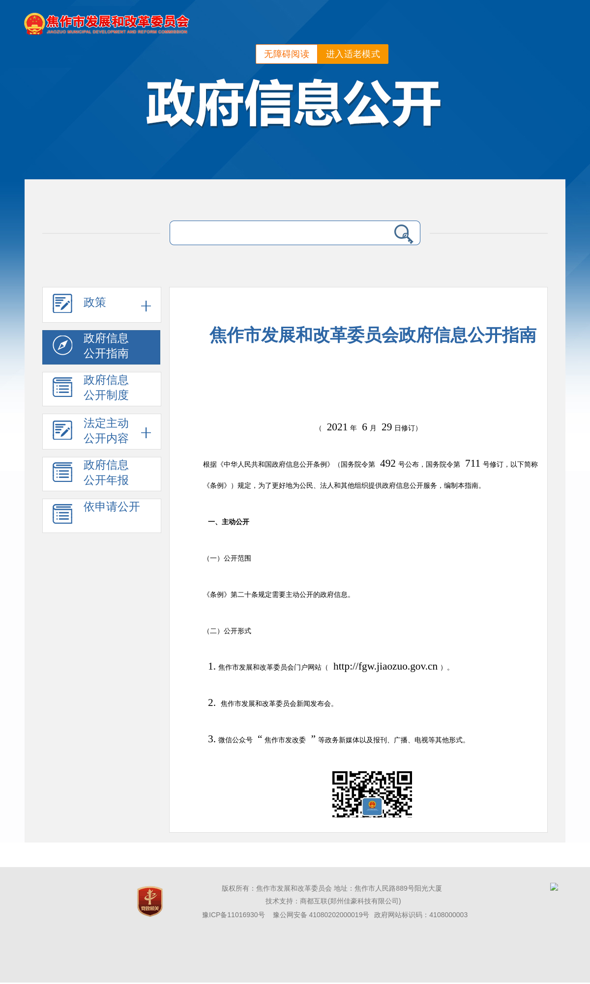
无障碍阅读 (286, 54)
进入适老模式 (353, 54)
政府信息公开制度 (91, 389)
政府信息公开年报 (91, 474)
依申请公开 (96, 516)
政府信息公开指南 (91, 348)
